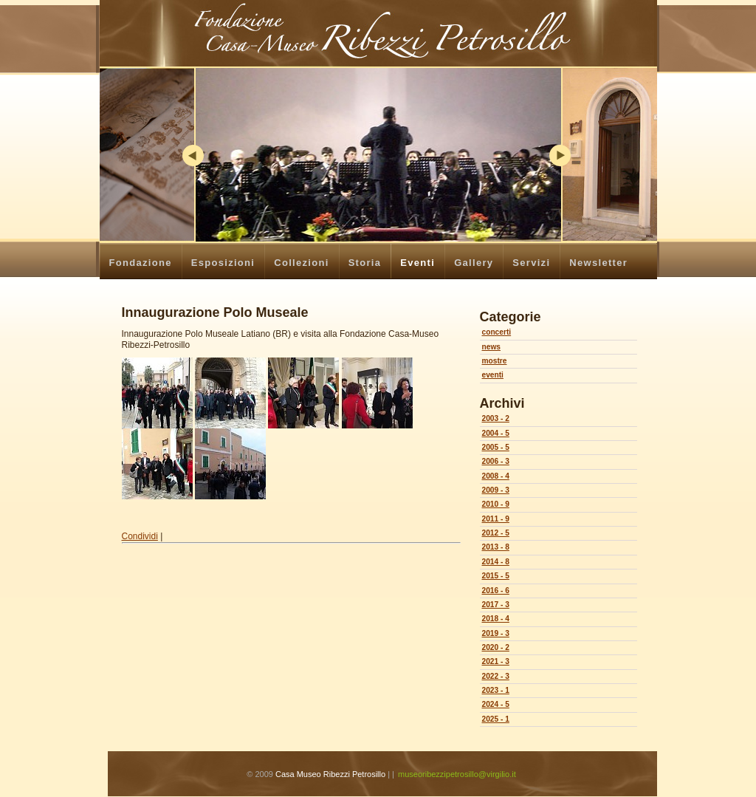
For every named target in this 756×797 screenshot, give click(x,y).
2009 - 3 (495, 490)
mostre (494, 361)
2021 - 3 (495, 661)
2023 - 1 (495, 690)
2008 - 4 (495, 476)
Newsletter (598, 262)
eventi (493, 375)
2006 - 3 (495, 461)
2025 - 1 (495, 719)
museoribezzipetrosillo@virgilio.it (457, 774)
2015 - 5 (495, 576)
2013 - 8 (495, 547)
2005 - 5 (495, 447)
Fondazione (140, 262)
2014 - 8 (495, 562)
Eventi (417, 262)
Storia (365, 262)
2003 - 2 (495, 418)
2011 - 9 (495, 519)
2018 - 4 (495, 619)
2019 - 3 (495, 633)
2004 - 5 (495, 433)
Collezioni (301, 262)
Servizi (531, 262)
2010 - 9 (495, 504)
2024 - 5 (495, 704)
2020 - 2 (495, 647)
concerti (497, 332)
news (491, 347)
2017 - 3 (495, 605)
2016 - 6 (495, 590)
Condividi (140, 536)
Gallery (473, 262)
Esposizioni (223, 262)
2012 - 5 (495, 533)
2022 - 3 (495, 676)
